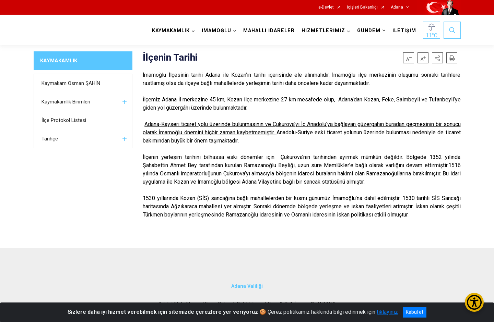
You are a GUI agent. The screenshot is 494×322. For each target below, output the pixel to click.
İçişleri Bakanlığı (362, 7)
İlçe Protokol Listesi (64, 120)
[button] (437, 57)
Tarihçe (50, 139)
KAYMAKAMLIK (58, 61)
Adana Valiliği (247, 286)
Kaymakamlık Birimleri (66, 102)
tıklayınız (387, 312)
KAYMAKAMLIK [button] (171, 31)
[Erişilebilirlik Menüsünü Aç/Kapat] (474, 302)
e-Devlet (326, 7)
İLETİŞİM (404, 31)
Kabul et (414, 312)
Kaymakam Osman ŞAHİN (71, 83)
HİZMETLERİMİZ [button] (323, 31)
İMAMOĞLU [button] (216, 31)
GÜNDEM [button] (368, 31)
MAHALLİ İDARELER (269, 31)
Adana (397, 7)
